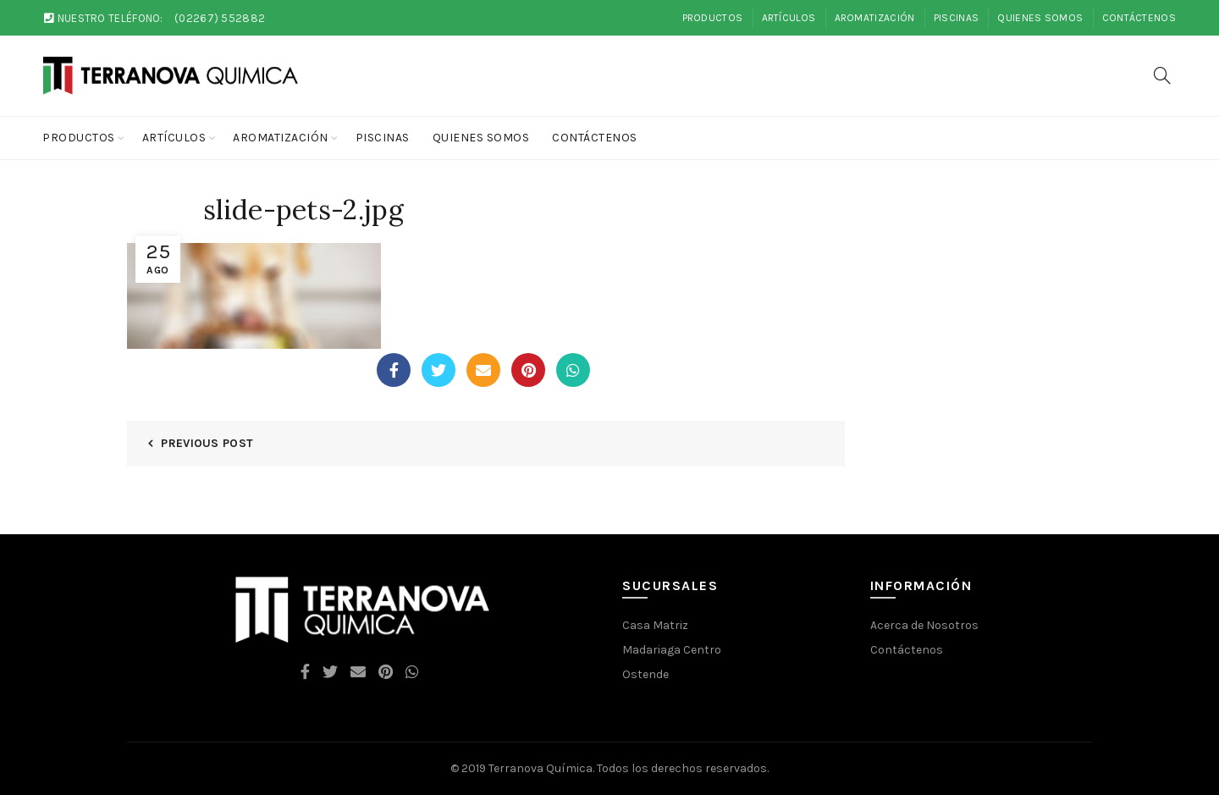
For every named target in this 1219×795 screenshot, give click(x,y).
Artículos (789, 18)
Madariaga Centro (671, 650)
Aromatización (875, 18)
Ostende (645, 674)
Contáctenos (1139, 18)
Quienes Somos (1040, 18)
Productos (712, 18)
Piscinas (956, 18)
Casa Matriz (655, 625)
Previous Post (207, 443)
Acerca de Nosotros (924, 625)
